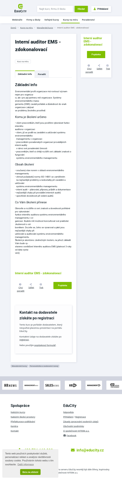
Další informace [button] (26, 464)
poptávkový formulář (45, 345)
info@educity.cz (87, 450)
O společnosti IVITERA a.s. (76, 430)
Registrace (80, 416)
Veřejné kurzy (51, 19)
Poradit (42, 74)
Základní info (25, 74)
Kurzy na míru (70, 19)
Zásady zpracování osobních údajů (80, 421)
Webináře (17, 19)
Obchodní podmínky (73, 426)
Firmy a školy (33, 19)
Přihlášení (101, 9)
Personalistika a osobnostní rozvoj (44, 366)
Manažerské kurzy (45, 27)
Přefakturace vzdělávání (23, 421)
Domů (13, 27)
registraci (24, 339)
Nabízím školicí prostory (23, 416)
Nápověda (68, 412)
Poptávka (62, 285)
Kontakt (15, 430)
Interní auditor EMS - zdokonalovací (73, 27)
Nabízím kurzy (18, 412)
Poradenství (88, 19)
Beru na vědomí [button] (30, 472)
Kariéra (14, 426)
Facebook (69, 435)
